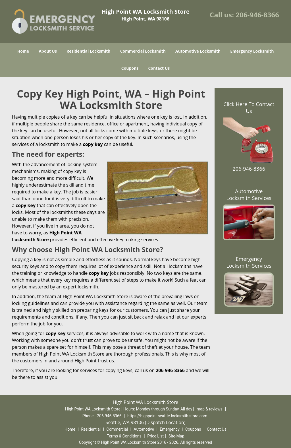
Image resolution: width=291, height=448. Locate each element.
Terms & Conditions (124, 436)
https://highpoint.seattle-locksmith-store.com (167, 416)
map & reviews (210, 409)
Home (23, 51)
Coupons (129, 68)
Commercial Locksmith (143, 51)
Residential (91, 429)
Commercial (117, 429)
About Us (48, 51)
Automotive (144, 429)
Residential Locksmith (88, 51)
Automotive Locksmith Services (248, 194)
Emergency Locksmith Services (248, 262)
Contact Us (159, 68)
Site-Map (176, 436)
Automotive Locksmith (198, 51)
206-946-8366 (257, 14)
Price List (155, 436)
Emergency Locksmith (252, 51)
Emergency (169, 429)
